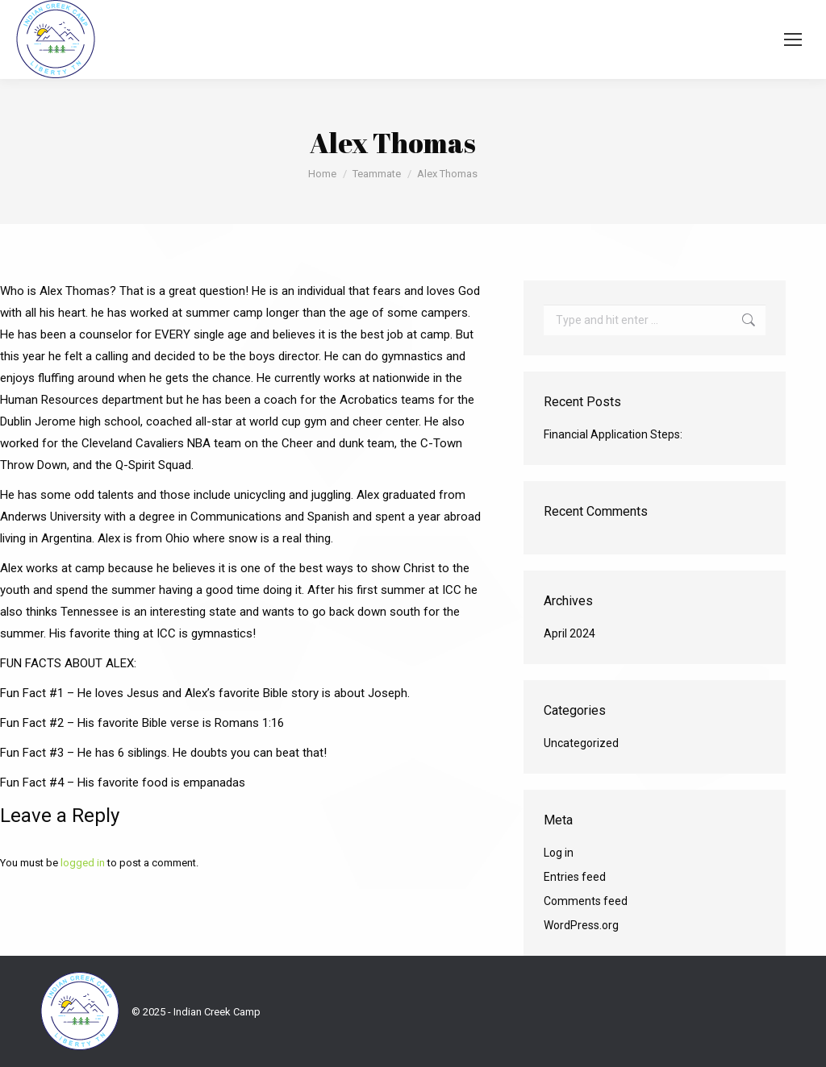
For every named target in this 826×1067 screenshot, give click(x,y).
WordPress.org (581, 925)
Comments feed (586, 901)
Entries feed (575, 876)
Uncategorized (581, 743)
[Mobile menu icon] (793, 39)
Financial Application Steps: (613, 434)
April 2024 (569, 633)
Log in (559, 852)
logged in (82, 863)
